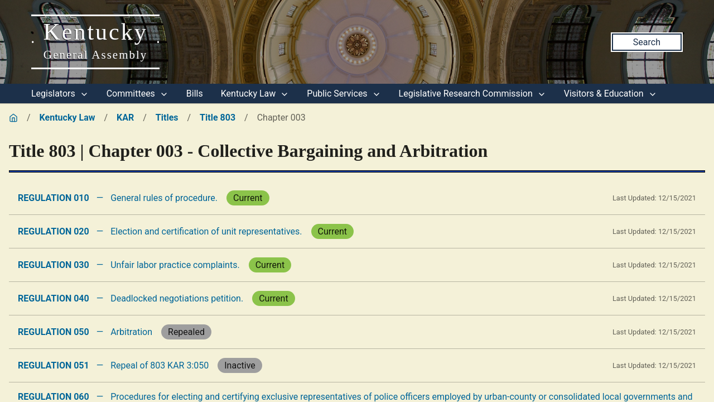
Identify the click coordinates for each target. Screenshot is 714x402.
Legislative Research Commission (472, 93)
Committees (137, 93)
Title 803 (217, 117)
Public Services (343, 93)
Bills (194, 93)
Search (646, 42)
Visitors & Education (610, 93)
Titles (167, 117)
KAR (125, 117)
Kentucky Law (255, 93)
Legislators (60, 93)
